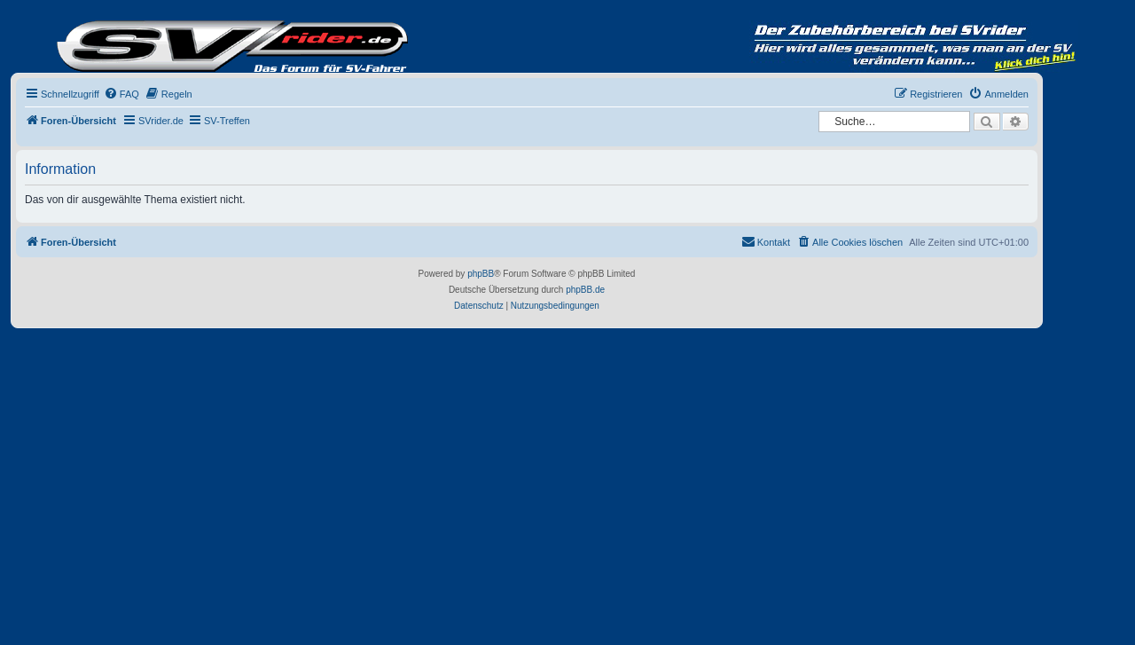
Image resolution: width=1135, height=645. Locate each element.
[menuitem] (121, 94)
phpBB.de (585, 290)
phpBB (480, 274)
